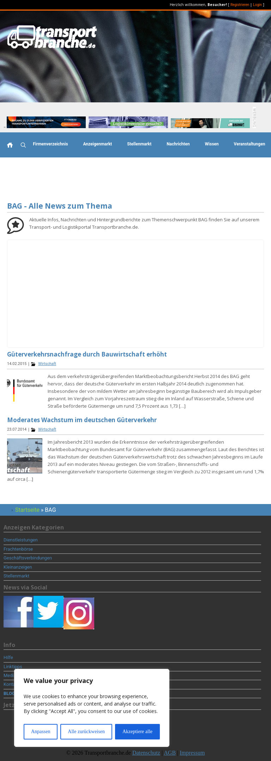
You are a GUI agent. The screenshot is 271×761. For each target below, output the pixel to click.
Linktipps (13, 666)
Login (257, 5)
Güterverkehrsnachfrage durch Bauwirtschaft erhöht (87, 354)
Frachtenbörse (18, 549)
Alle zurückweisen (86, 731)
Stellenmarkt (139, 144)
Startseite (27, 510)
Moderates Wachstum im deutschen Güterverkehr (82, 420)
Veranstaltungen (249, 144)
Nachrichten (178, 144)
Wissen (212, 144)
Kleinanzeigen (18, 567)
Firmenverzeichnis (50, 144)
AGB (170, 753)
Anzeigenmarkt (97, 144)
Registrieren (239, 5)
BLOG (9, 693)
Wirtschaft (47, 363)
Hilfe (8, 657)
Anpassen (40, 731)
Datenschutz (146, 753)
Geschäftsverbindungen (28, 558)
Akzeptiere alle (137, 731)
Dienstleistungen (21, 540)
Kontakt (11, 684)
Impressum (192, 753)
